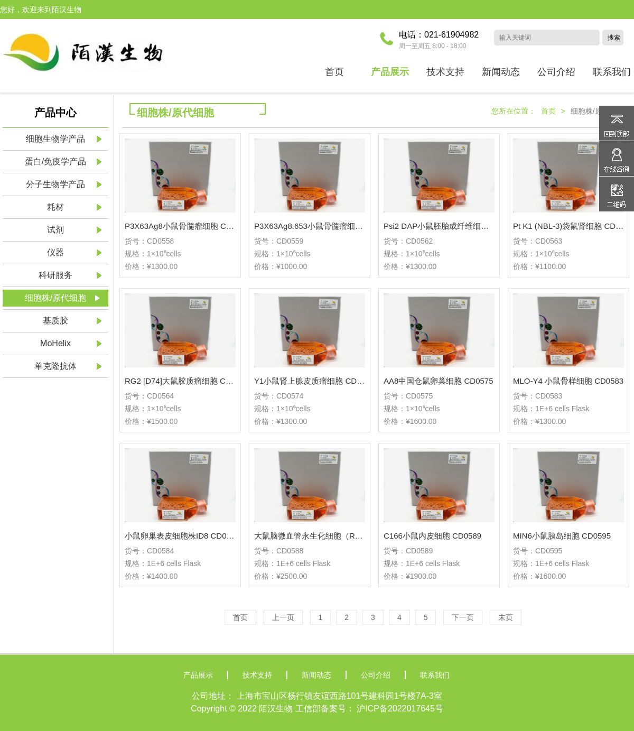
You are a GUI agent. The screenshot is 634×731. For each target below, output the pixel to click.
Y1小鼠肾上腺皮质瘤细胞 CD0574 (314, 380)
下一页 (463, 617)
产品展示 (198, 675)
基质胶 (55, 320)
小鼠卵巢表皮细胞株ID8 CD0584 (182, 535)
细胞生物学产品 (55, 138)
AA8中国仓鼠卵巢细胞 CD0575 (438, 380)
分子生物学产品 (55, 184)
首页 (334, 72)
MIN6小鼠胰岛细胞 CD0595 (562, 535)
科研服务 (55, 275)
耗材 (55, 206)
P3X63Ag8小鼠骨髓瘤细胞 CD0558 (187, 225)
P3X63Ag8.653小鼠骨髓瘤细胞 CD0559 (324, 225)
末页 (505, 617)
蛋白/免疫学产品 (55, 161)
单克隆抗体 (55, 366)
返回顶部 (616, 123)
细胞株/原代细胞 (55, 297)
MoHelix (55, 343)
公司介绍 (375, 675)
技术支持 (257, 675)
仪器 (55, 252)
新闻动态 (316, 675)
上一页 (283, 617)
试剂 (55, 229)
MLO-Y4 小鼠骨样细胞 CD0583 (568, 380)
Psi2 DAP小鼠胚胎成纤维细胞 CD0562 (452, 225)
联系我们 (435, 675)
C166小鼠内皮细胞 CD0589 (432, 535)
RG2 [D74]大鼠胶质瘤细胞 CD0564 (187, 380)
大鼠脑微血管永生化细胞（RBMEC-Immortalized (340, 535)
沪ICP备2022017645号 (400, 708)
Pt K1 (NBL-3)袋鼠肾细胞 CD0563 (573, 225)
